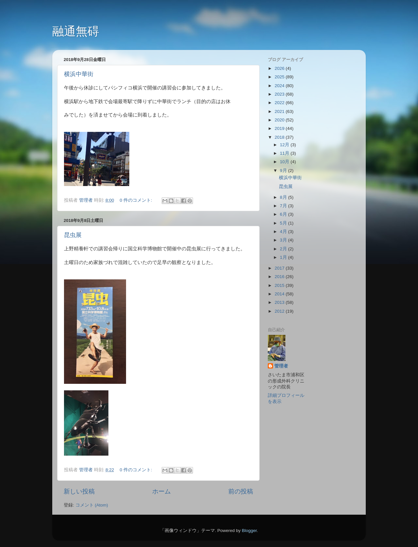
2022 (280, 102)
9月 (284, 170)
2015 (280, 285)
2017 (280, 268)
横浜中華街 (78, 74)
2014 (280, 293)
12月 (285, 144)
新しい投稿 (79, 491)
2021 (280, 111)
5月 (284, 223)
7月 (284, 205)
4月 (284, 231)
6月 (284, 214)
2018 (280, 137)
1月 (284, 257)
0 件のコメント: (136, 200)
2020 (280, 119)
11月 (285, 153)
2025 (280, 76)
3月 (284, 240)
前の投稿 (240, 491)
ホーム (161, 491)
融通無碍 (75, 31)
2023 (280, 94)
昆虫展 (73, 235)
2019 (280, 128)
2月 (284, 248)
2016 (280, 276)
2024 (280, 85)
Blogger (249, 530)
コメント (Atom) (91, 505)
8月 (284, 197)
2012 (280, 311)
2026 (280, 68)
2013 (280, 302)
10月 (285, 161)
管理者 (281, 366)
